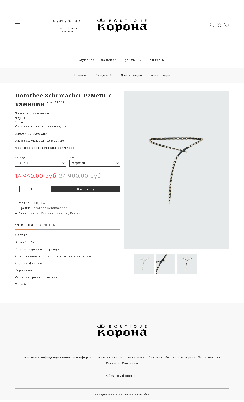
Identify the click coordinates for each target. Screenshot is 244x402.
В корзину (86, 191)
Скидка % (156, 61)
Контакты (130, 365)
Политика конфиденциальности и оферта (56, 359)
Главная (80, 77)
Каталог (112, 365)
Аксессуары (160, 77)
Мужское (87, 61)
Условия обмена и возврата (172, 359)
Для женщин (131, 77)
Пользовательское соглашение (120, 359)
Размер (20, 159)
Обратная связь (211, 359)
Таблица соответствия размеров (45, 149)
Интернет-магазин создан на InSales (122, 396)
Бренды (129, 61)
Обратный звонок (122, 377)
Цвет (72, 159)
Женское (108, 61)
